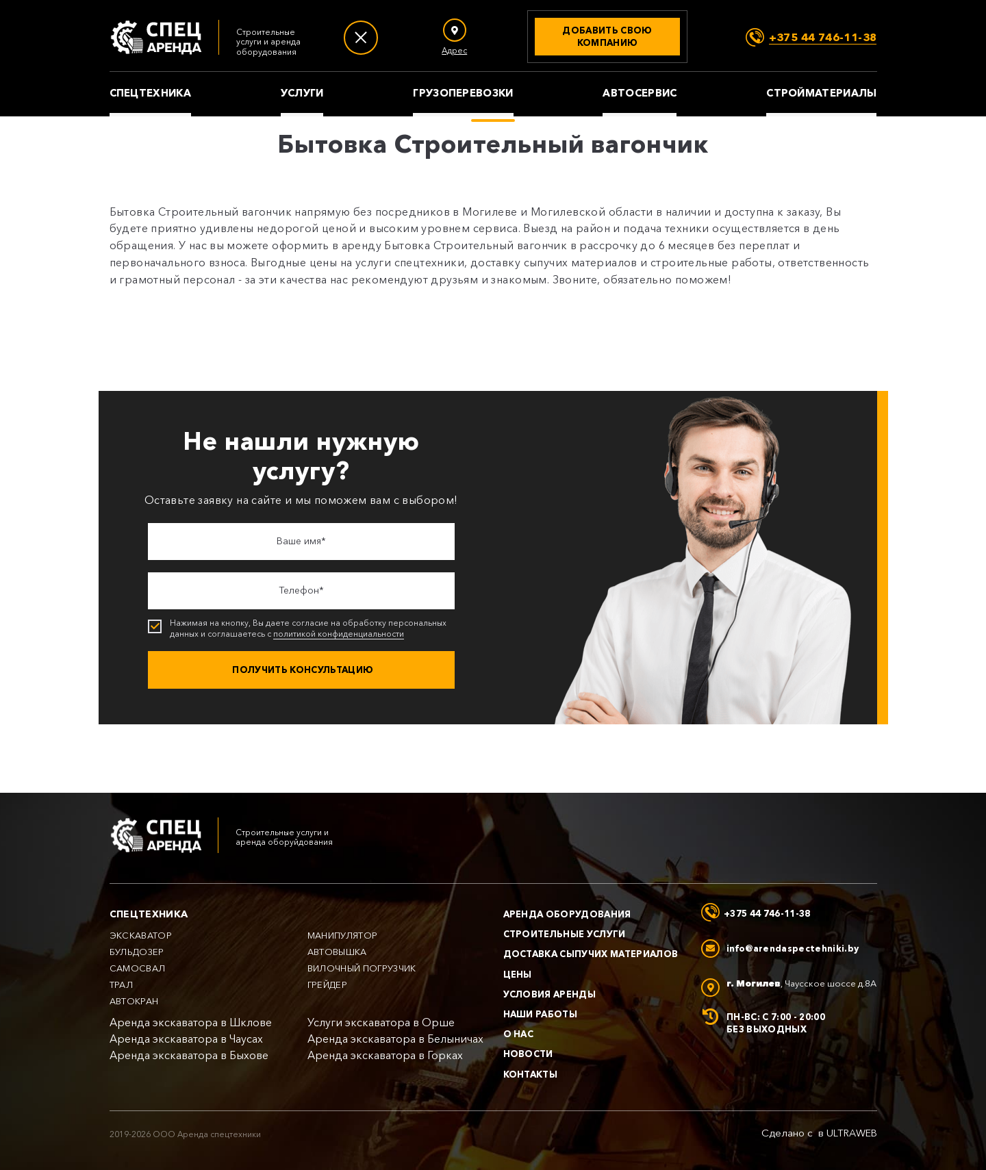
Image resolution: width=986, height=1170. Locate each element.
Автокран (134, 1001)
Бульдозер (137, 952)
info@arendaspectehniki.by (792, 948)
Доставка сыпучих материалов (591, 953)
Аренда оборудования (567, 913)
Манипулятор (342, 935)
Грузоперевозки (463, 93)
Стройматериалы (821, 93)
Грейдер (327, 985)
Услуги (302, 93)
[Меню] (361, 38)
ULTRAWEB (851, 1133)
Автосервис (640, 93)
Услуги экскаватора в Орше (381, 1022)
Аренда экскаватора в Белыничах (395, 1038)
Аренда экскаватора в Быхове (189, 1055)
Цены (517, 974)
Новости (528, 1053)
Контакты (530, 1074)
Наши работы (540, 1013)
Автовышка (337, 952)
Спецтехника (150, 93)
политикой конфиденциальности (338, 634)
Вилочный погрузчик (361, 968)
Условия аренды (549, 994)
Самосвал (138, 968)
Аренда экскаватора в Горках (385, 1055)
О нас (518, 1033)
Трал (121, 985)
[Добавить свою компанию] (607, 36)
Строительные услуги (564, 933)
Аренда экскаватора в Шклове (191, 1022)
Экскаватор (141, 935)
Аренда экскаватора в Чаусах (186, 1038)
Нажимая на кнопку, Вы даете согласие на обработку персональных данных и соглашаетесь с (303, 628)
